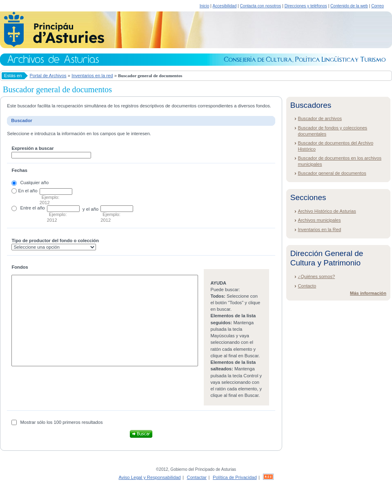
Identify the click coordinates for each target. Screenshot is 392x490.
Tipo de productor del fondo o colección (55, 240)
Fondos (19, 267)
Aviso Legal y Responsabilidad (149, 477)
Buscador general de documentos (332, 173)
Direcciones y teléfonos (306, 6)
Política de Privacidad (235, 477)
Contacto (307, 285)
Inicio (204, 6)
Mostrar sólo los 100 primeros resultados (61, 422)
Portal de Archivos (48, 75)
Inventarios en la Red (319, 229)
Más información (368, 293)
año (34, 190)
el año (38, 207)
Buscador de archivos (320, 118)
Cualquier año (34, 182)
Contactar (197, 477)
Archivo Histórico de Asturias (327, 211)
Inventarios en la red (92, 75)
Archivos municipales (319, 220)
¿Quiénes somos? (316, 276)
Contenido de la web (349, 6)
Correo (377, 6)
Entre (25, 207)
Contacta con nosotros (260, 6)
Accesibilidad (224, 6)
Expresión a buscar (32, 148)
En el (23, 190)
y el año (90, 209)
